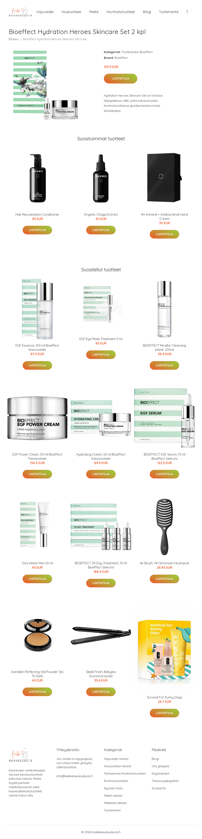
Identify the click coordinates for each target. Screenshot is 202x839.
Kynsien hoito (113, 788)
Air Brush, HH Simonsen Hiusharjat (164, 563)
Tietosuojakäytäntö (165, 781)
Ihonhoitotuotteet (120, 12)
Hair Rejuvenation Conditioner (37, 214)
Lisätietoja (120, 78)
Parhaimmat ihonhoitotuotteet (125, 773)
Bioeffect (146, 52)
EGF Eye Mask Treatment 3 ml (100, 339)
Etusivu (13, 39)
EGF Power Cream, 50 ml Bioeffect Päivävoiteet (37, 456)
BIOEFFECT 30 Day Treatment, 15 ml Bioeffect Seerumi (101, 565)
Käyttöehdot (160, 773)
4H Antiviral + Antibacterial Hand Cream (164, 216)
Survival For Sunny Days (164, 697)
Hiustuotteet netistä (117, 766)
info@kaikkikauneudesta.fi (74, 776)
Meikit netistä (113, 795)
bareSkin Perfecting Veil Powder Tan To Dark (37, 674)
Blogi (147, 12)
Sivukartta (159, 788)
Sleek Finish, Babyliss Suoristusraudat (101, 674)
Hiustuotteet (71, 12)
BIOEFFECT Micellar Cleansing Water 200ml (164, 347)
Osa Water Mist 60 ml (37, 563)
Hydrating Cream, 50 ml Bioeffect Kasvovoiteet (101, 456)
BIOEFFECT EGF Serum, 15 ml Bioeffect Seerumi (164, 456)
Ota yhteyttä (160, 766)
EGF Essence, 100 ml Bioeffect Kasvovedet (37, 347)
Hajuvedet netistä (116, 759)
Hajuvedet (45, 12)
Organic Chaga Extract (101, 214)
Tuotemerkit (169, 12)
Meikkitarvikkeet (115, 803)
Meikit (94, 12)
